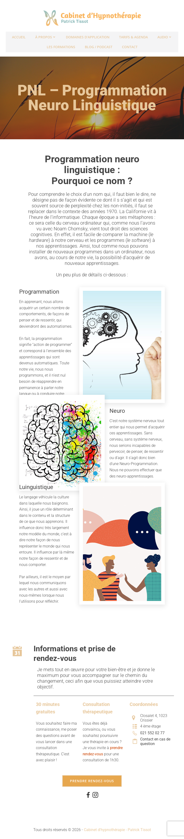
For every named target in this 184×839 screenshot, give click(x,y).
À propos (45, 36)
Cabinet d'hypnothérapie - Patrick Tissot (117, 826)
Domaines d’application (87, 36)
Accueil (19, 36)
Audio (164, 36)
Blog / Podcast (98, 46)
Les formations (61, 46)
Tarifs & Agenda (133, 36)
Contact (130, 46)
